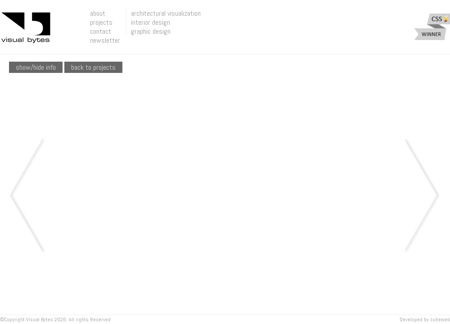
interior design (150, 22)
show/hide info (36, 67)
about (97, 13)
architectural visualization (166, 13)
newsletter (105, 40)
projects (101, 22)
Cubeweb (440, 319)
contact (100, 31)
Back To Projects (93, 67)
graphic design (151, 31)
